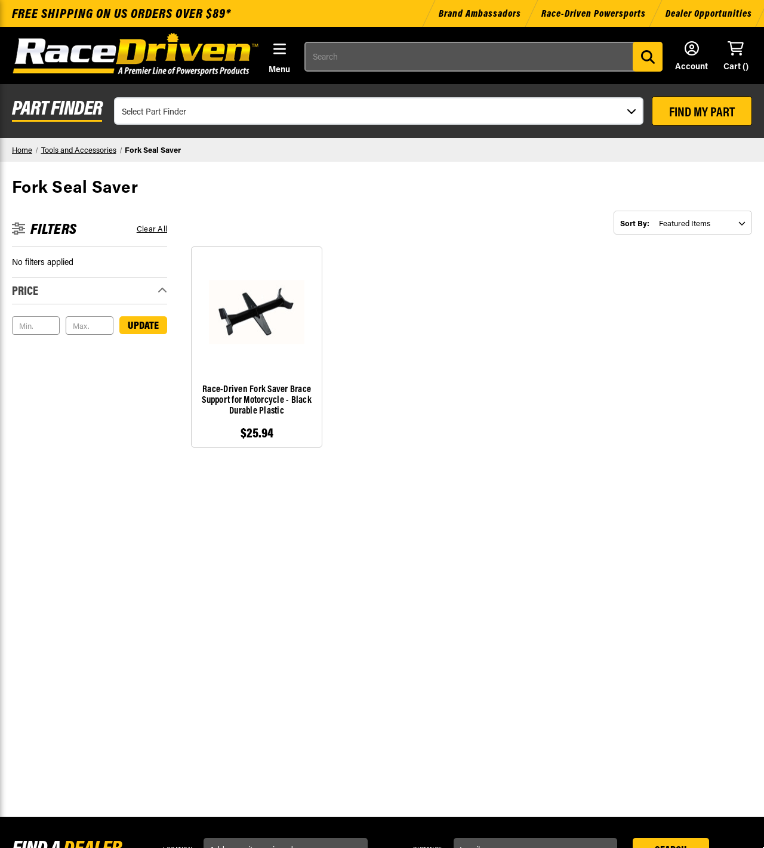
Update (143, 325)
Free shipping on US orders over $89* (121, 13)
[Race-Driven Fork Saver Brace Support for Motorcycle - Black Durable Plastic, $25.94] (257, 312)
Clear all (152, 228)
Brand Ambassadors (481, 13)
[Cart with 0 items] (735, 56)
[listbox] (702, 223)
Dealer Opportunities (709, 13)
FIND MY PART (702, 111)
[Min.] (36, 325)
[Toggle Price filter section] (89, 290)
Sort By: (634, 223)
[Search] (648, 57)
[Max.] (89, 325)
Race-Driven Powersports (593, 13)
